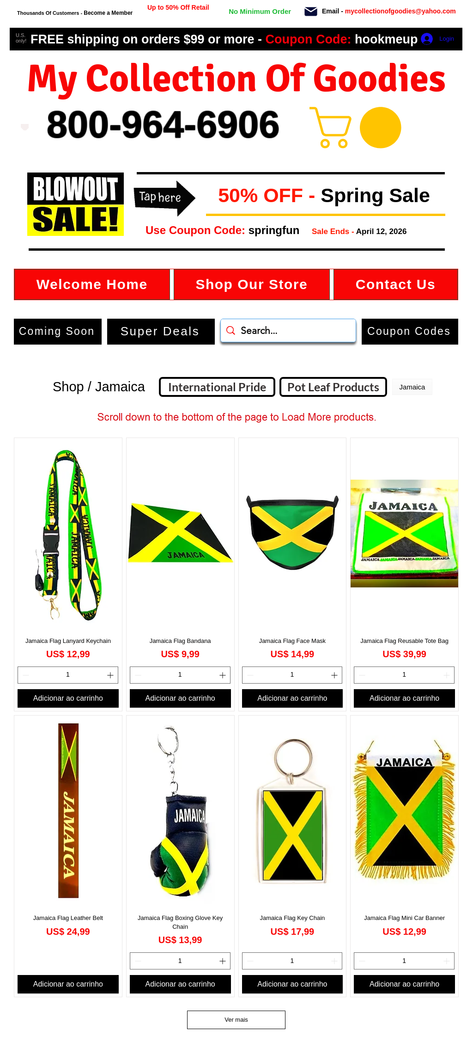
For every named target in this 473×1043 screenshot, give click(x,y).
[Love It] (24, 127)
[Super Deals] (161, 332)
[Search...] (288, 330)
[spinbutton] (67, 675)
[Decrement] (24, 675)
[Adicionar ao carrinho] (68, 698)
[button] (213, 196)
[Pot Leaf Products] (333, 387)
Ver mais (236, 1019)
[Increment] (111, 675)
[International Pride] (217, 387)
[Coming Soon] (58, 332)
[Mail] (311, 11)
